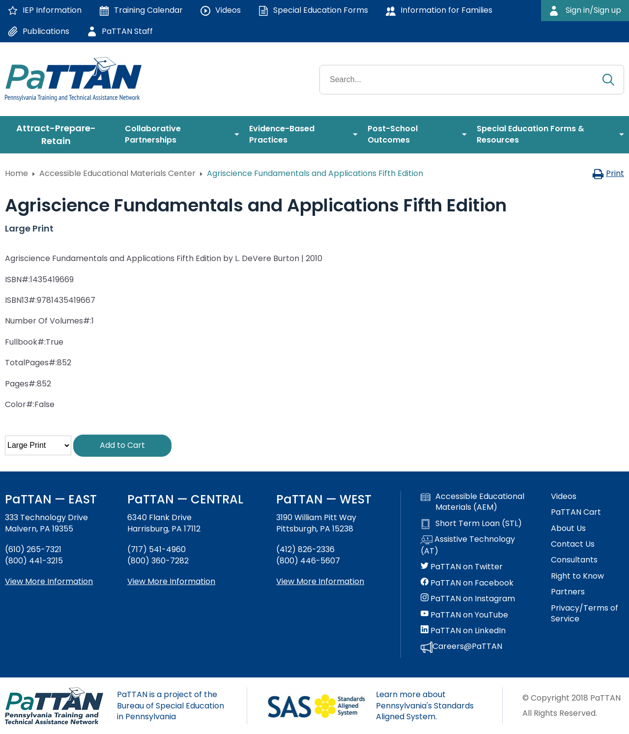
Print (608, 173)
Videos (563, 496)
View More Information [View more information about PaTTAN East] (49, 581)
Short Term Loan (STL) (471, 523)
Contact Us (573, 544)
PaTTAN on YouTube (464, 615)
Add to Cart (122, 445)
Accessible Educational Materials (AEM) (472, 502)
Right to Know (577, 576)
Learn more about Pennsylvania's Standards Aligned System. (425, 705)
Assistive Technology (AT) (468, 545)
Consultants (574, 560)
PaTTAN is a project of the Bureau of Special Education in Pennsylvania (170, 705)
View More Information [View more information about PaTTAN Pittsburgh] (320, 581)
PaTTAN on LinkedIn (463, 630)
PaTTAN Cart (576, 512)
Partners (568, 592)
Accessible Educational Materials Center (117, 173)
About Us (568, 528)
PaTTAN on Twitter (462, 566)
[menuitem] (60, 134)
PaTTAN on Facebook (467, 583)
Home (16, 173)
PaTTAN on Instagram (468, 598)
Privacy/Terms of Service (584, 613)
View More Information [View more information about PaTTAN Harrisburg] (171, 581)
